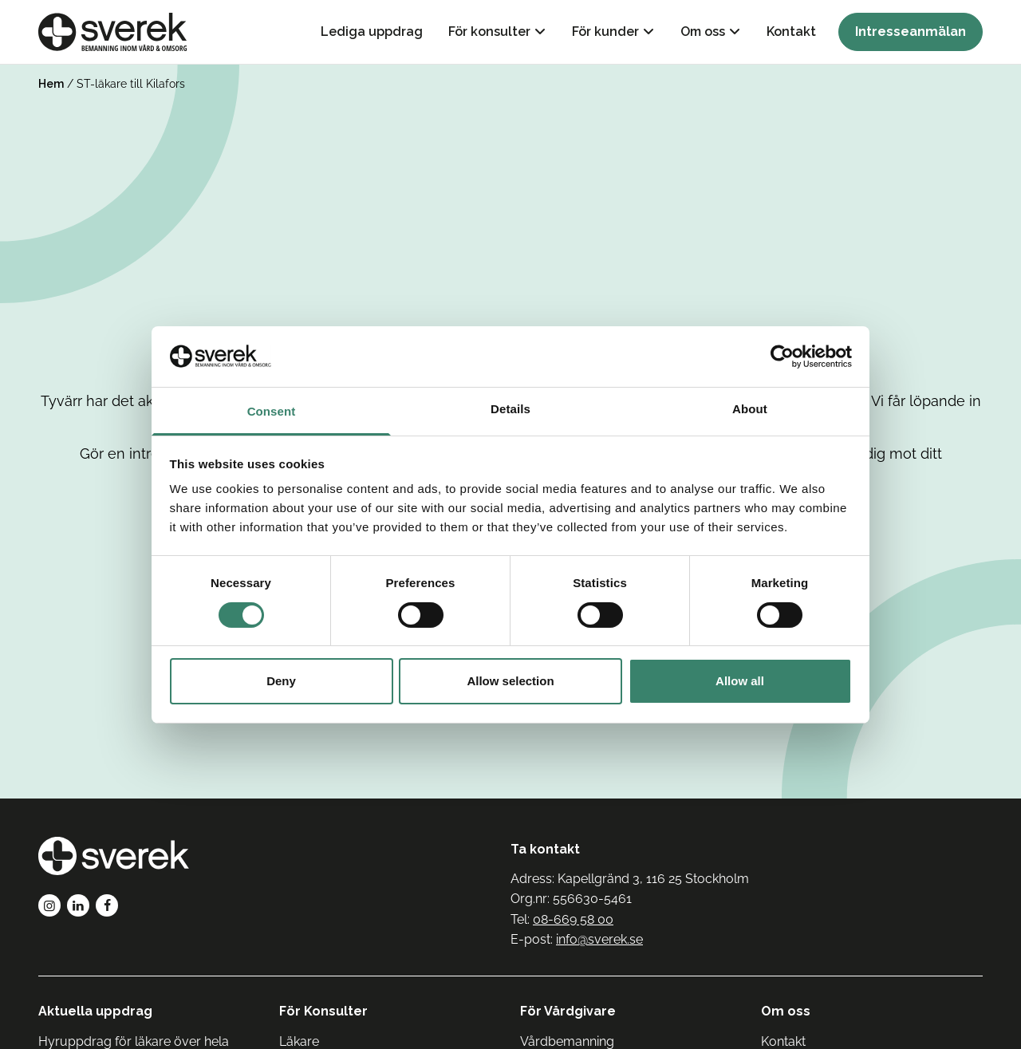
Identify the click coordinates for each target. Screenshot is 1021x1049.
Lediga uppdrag (372, 31)
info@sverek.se (599, 939)
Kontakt (791, 31)
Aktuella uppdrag (95, 1011)
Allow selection (510, 681)
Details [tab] (510, 409)
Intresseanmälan (910, 31)
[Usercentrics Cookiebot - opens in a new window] (782, 357)
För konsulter (489, 31)
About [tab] (749, 409)
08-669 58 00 (573, 919)
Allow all (739, 681)
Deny (281, 681)
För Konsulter (323, 1011)
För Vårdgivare (568, 1011)
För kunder (605, 31)
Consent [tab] (271, 411)
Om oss (702, 31)
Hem (51, 83)
